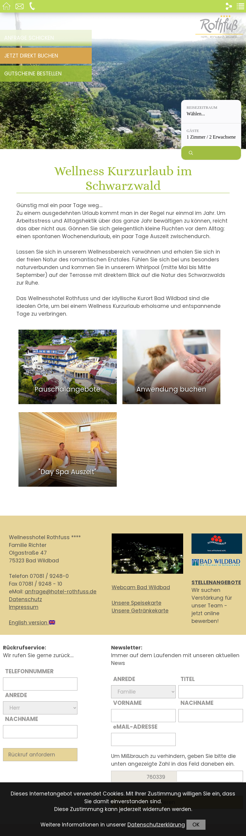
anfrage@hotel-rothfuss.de (60, 591)
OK (196, 824)
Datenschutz (25, 599)
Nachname (21, 719)
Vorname (127, 703)
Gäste (192, 130)
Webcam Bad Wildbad (141, 587)
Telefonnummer (29, 671)
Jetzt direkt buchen (31, 55)
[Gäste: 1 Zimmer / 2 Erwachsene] (211, 134)
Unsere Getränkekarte (140, 610)
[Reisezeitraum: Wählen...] (211, 111)
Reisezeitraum (201, 107)
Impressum (23, 607)
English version (32, 622)
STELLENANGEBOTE (216, 582)
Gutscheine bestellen (33, 73)
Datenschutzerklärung (156, 824)
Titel (187, 679)
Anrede (16, 695)
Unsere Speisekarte (136, 603)
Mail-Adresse (135, 727)
